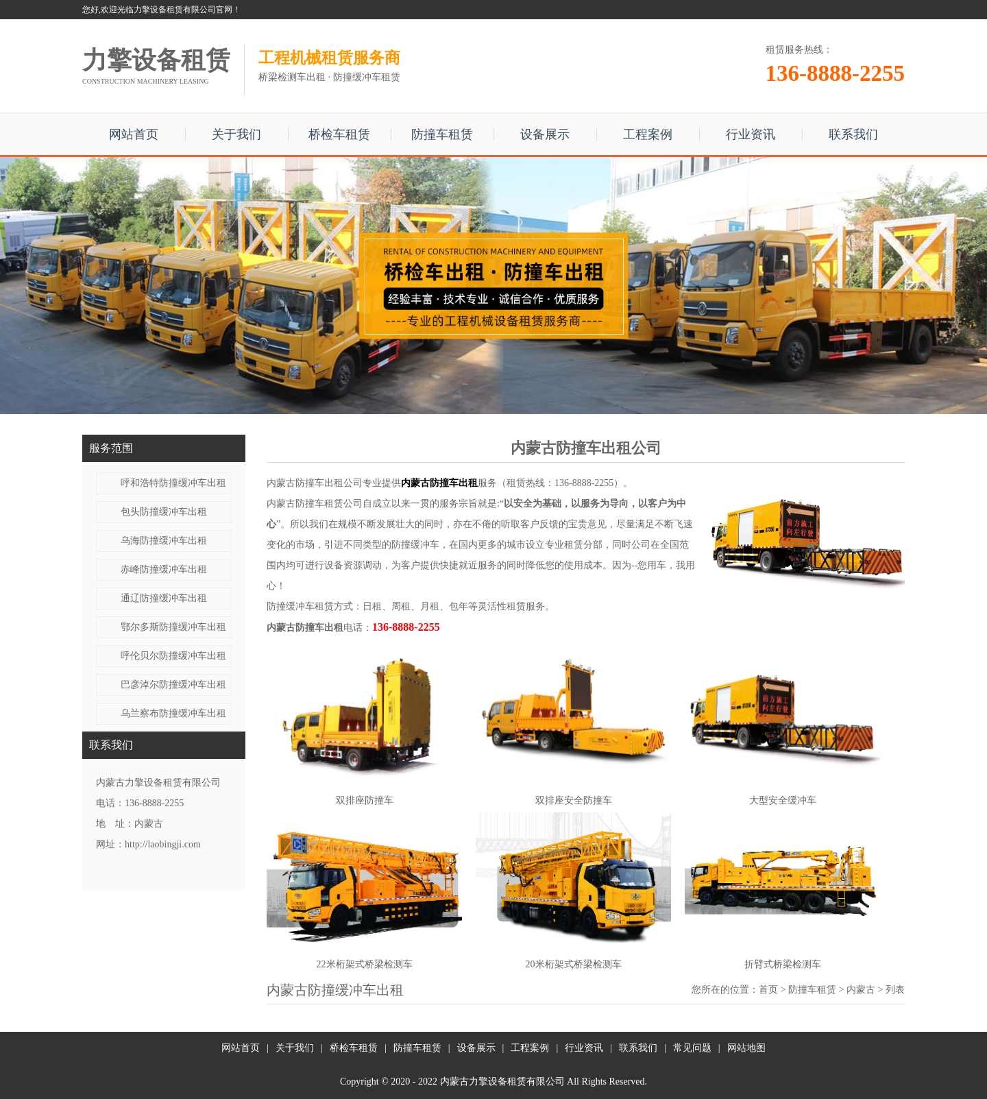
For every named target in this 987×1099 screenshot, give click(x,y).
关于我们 (236, 134)
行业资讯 (750, 134)
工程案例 (647, 134)
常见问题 (692, 1048)
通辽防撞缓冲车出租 (164, 598)
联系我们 (853, 134)
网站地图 (746, 1048)
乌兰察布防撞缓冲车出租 (173, 713)
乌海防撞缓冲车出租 (164, 540)
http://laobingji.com (163, 844)
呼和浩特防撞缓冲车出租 (173, 483)
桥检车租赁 (339, 134)
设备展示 (545, 134)
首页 (768, 990)
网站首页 (133, 134)
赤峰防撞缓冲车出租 (164, 569)
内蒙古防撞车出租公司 (315, 483)
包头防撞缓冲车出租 (164, 512)
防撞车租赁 (442, 134)
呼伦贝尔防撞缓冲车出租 (173, 656)
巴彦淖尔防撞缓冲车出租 (173, 684)
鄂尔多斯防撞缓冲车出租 (173, 627)
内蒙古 (860, 990)
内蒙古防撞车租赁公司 (315, 503)
